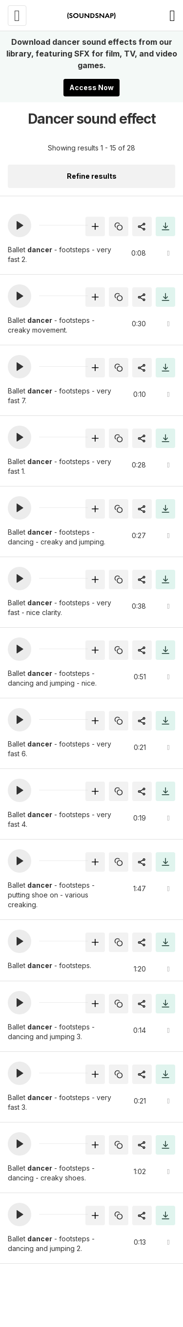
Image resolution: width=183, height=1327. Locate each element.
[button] (19, 225)
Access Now (91, 87)
